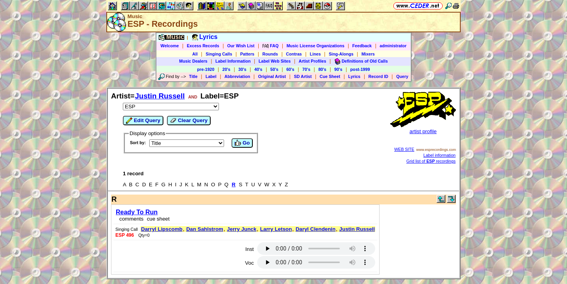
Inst (249, 249)
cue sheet (158, 219)
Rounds (270, 54)
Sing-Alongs (341, 54)
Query (402, 76)
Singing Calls (219, 54)
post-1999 (360, 69)
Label (211, 76)
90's (338, 69)
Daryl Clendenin (315, 229)
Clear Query (189, 120)
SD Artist (302, 76)
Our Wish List (240, 45)
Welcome (170, 45)
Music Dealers (193, 61)
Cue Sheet (330, 76)
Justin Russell (160, 96)
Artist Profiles (312, 61)
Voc (249, 263)
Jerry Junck (241, 229)
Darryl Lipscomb (161, 229)
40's (258, 69)
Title (193, 76)
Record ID (378, 76)
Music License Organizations (316, 45)
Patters (247, 54)
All (195, 54)
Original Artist (272, 76)
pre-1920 (206, 69)
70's (306, 69)
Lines (315, 54)
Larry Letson (276, 229)
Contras (294, 54)
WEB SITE (404, 149)
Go (242, 143)
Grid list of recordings (431, 161)
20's (226, 69)
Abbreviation (237, 76)
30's (242, 69)
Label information (439, 155)
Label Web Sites (275, 61)
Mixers (368, 54)
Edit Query (143, 120)
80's (322, 69)
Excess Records (203, 45)
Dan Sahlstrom (204, 229)
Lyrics (354, 76)
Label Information (232, 61)
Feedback (362, 45)
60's (290, 69)
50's (274, 69)
